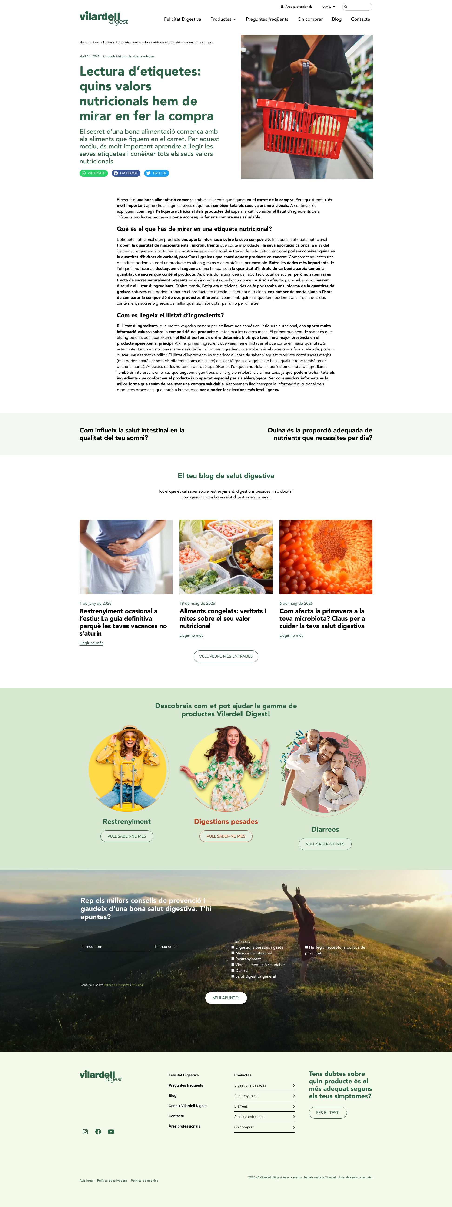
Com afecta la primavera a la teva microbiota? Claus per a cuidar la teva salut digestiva (322, 618)
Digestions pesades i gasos (259, 947)
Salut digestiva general (256, 976)
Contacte (176, 1116)
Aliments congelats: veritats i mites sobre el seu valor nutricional (222, 618)
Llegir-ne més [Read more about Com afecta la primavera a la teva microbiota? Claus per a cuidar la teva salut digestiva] (291, 635)
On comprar (244, 1127)
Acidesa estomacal (249, 1117)
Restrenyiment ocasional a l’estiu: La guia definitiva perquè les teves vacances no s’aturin (123, 622)
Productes (243, 1075)
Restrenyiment (248, 958)
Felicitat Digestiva (184, 1075)
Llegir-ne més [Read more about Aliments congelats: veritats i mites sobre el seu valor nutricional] (191, 635)
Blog (95, 42)
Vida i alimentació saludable (260, 964)
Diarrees (241, 1106)
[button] (223, 19)
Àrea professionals (184, 1126)
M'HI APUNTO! (226, 998)
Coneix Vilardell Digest (188, 1106)
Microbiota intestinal (254, 953)
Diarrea (242, 970)
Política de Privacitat (116, 985)
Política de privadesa (112, 1181)
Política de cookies (144, 1181)
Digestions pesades (250, 1085)
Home (84, 42)
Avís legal (137, 985)
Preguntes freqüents (186, 1085)
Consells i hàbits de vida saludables (129, 56)
